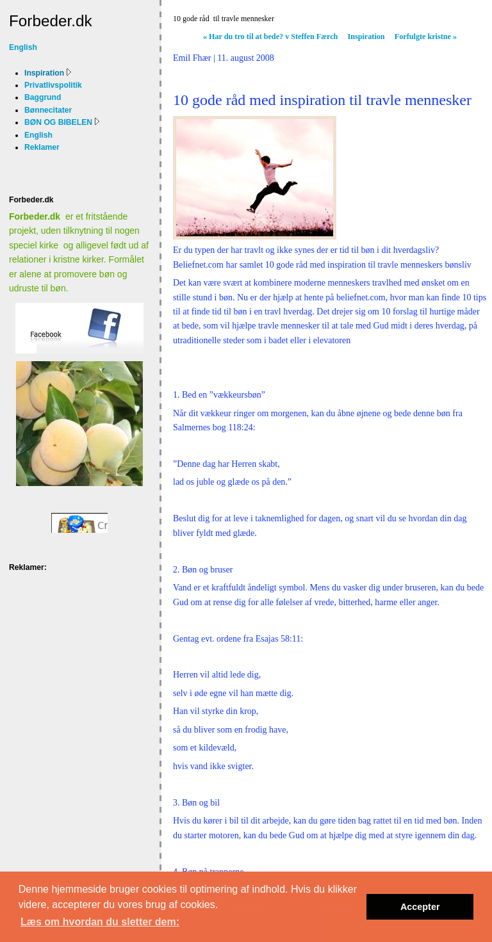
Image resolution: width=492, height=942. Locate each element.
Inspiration (366, 36)
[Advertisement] (49, 617)
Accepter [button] (420, 907)
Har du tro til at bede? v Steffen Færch (270, 36)
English (23, 47)
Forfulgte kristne (426, 36)
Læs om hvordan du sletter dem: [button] (99, 921)
